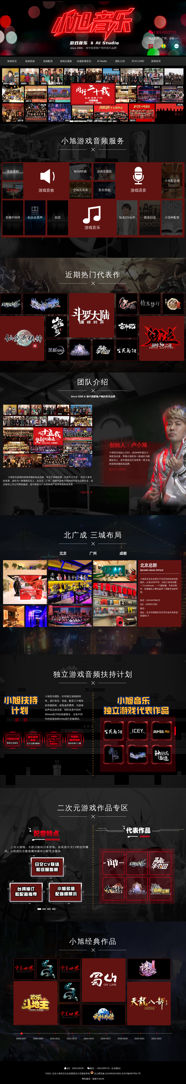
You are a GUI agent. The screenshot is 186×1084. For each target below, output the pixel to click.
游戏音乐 (12, 61)
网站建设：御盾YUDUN (93, 1079)
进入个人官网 (118, 469)
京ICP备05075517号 (131, 1073)
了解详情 (86, 492)
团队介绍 (120, 61)
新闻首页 (156, 61)
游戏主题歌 (66, 61)
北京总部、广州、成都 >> (163, 38)
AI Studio (102, 61)
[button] (182, 95)
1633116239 (78, 1068)
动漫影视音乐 (84, 61)
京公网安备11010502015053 (107, 1073)
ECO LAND (138, 61)
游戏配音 (48, 61)
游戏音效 (30, 61)
